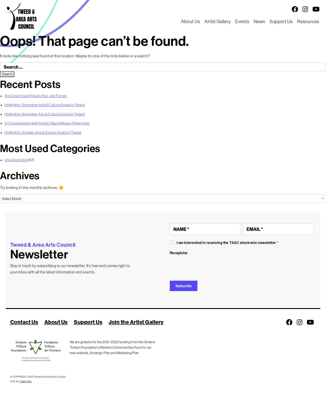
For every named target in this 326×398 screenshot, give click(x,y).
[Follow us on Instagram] (305, 9)
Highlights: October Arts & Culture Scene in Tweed (43, 132)
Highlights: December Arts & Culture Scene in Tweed (45, 105)
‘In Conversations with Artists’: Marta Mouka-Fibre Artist (47, 123)
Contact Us (24, 321)
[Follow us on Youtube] (316, 9)
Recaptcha (178, 253)
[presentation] (204, 266)
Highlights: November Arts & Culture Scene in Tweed (45, 114)
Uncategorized (16, 160)
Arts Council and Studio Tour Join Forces (36, 96)
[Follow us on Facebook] (295, 9)
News (259, 21)
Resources (308, 21)
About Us (190, 21)
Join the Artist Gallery (136, 321)
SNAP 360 (25, 381)
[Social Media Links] (204, 9)
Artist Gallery (218, 21)
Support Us (281, 21)
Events (242, 21)
